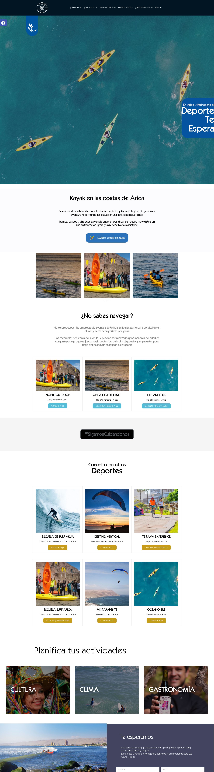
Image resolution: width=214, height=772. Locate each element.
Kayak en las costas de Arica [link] (107, 198)
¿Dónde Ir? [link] (75, 7)
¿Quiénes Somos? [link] (143, 7)
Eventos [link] (158, 8)
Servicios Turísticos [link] (108, 8)
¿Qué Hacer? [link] (90, 7)
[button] (37, 275)
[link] (3, 22)
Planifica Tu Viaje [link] (125, 8)
